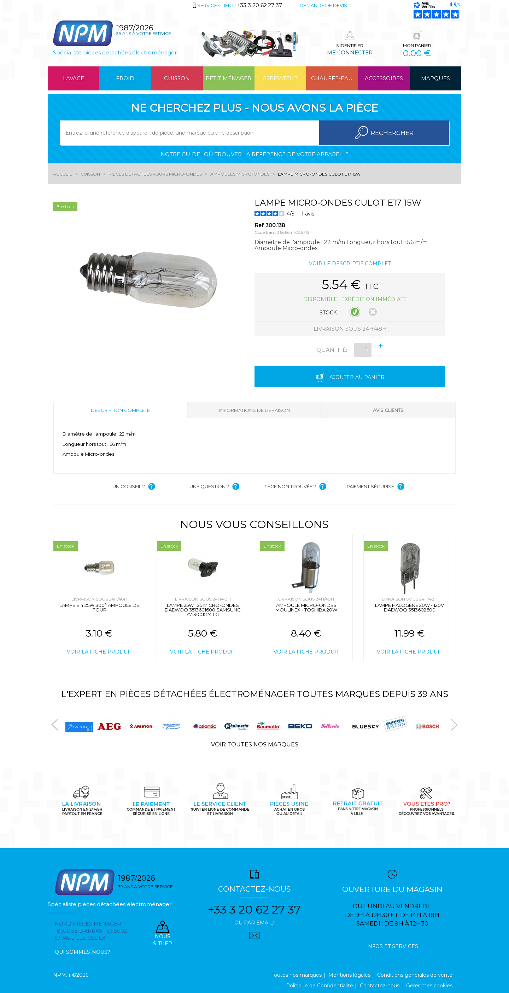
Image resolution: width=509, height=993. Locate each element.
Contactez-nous (379, 985)
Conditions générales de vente (414, 975)
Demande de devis (323, 5)
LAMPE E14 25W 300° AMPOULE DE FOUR (99, 607)
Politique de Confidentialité (319, 985)
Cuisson (177, 78)
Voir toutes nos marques (254, 744)
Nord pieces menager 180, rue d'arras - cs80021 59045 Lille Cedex (92, 931)
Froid (125, 78)
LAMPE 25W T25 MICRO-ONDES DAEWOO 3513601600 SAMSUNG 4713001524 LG (203, 609)
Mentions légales (349, 975)
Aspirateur (280, 78)
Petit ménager (228, 78)
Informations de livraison (254, 410)
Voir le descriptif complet (350, 263)
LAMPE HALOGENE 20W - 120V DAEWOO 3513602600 (409, 607)
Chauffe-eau (332, 78)
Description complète (120, 410)
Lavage (73, 78)
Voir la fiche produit (99, 652)
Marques (435, 78)
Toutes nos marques (296, 975)
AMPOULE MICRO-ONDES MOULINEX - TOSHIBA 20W (306, 607)
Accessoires (384, 78)
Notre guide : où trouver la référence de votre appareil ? (254, 154)
